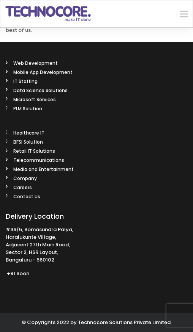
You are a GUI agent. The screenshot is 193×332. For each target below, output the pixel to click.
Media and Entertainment (43, 169)
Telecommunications (38, 160)
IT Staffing (25, 81)
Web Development (35, 63)
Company (25, 178)
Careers (22, 187)
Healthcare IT (28, 133)
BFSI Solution (28, 142)
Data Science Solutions (40, 90)
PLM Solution (27, 108)
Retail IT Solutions (34, 151)
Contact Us (26, 196)
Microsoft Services (34, 99)
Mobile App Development (43, 72)
